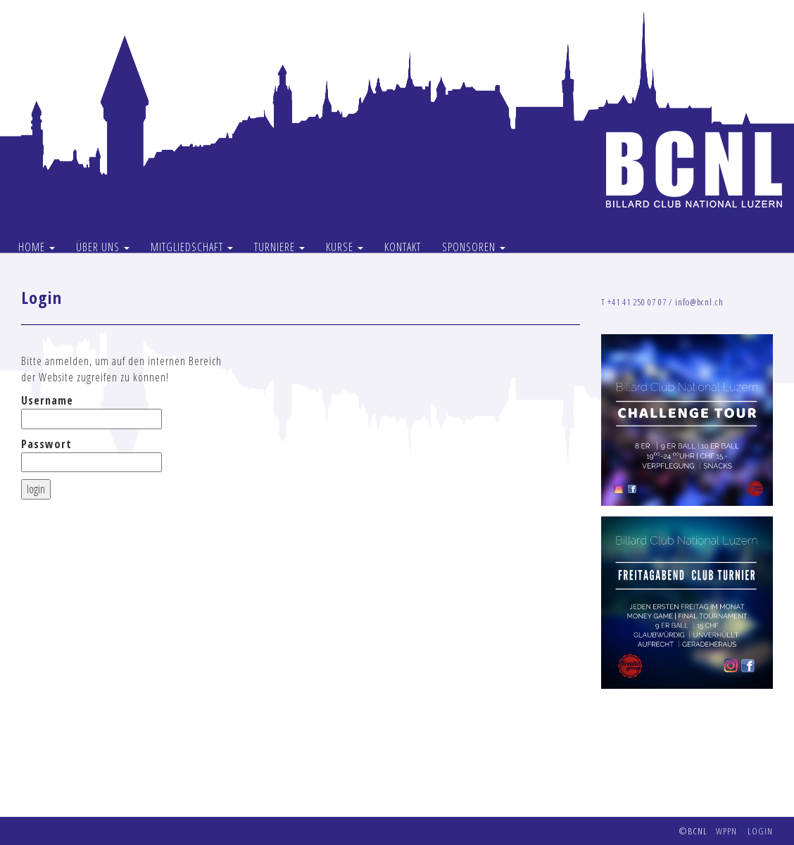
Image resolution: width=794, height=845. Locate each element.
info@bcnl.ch (699, 302)
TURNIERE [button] (279, 247)
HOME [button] (36, 247)
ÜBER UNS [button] (103, 247)
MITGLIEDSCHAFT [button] (192, 247)
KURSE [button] (344, 247)
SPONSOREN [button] (473, 247)
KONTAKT (402, 247)
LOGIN (760, 831)
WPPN (726, 831)
